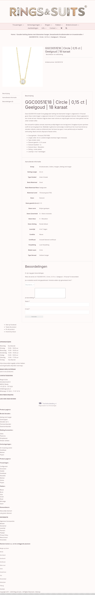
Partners (2, 532)
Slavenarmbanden (5, 428)
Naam (27, 303)
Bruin (1, 494)
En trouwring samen (6, 450)
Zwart (1, 506)
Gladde (2, 473)
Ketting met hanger (6, 419)
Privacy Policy (4, 537)
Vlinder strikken (4, 442)
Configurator (4, 468)
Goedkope (3, 452)
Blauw (2, 492)
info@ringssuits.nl (5, 391)
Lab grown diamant (6, 515)
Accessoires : (9, 432)
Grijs (1, 496)
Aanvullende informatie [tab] (9, 97)
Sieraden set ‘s (4, 424)
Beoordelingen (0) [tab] (7, 101)
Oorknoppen (4, 421)
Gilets (1, 436)
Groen (2, 499)
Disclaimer (3, 528)
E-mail (27, 311)
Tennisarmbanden (5, 426)
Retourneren (4, 539)
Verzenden (3, 542)
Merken (2, 454)
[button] (66, 28)
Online (2, 482)
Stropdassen (4, 440)
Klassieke (2, 477)
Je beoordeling (30, 300)
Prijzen (2, 457)
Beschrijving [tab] (6, 93)
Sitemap (37, 594)
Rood (1, 501)
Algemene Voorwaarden (7, 523)
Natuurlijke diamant (6, 513)
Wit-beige (3, 503)
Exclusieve (3, 471)
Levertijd (2, 530)
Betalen (2, 525)
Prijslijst (2, 535)
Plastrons (3, 438)
